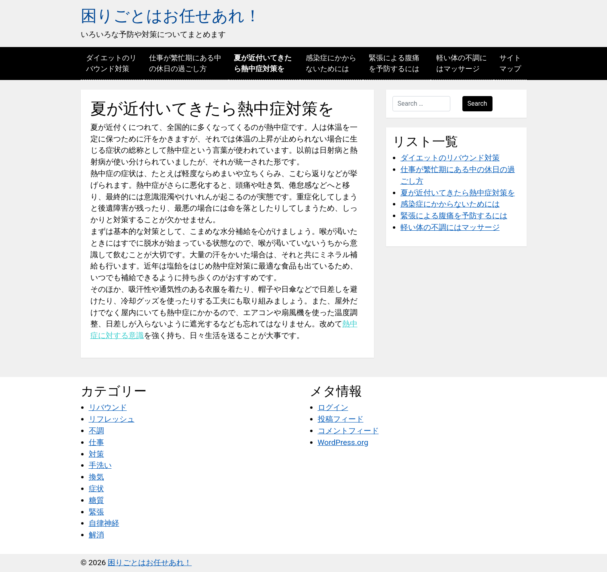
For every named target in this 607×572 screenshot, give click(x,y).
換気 (96, 477)
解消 (96, 534)
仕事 (96, 442)
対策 (96, 454)
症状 (96, 488)
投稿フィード (341, 419)
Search (477, 103)
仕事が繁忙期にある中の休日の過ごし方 (185, 63)
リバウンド (108, 407)
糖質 (96, 500)
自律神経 (104, 523)
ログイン (333, 407)
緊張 (96, 512)
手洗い (100, 465)
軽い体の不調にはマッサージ (461, 63)
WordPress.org (343, 442)
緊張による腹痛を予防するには (394, 63)
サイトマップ (510, 63)
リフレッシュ (112, 419)
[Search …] (421, 103)
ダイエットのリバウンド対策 (111, 63)
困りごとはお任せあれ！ (171, 15)
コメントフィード (348, 430)
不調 (96, 430)
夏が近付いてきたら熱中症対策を (263, 63)
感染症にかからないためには (331, 63)
